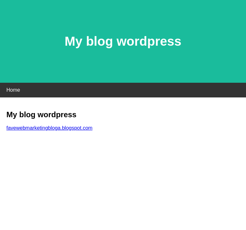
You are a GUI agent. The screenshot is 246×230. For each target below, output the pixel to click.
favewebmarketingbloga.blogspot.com (49, 128)
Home (13, 90)
